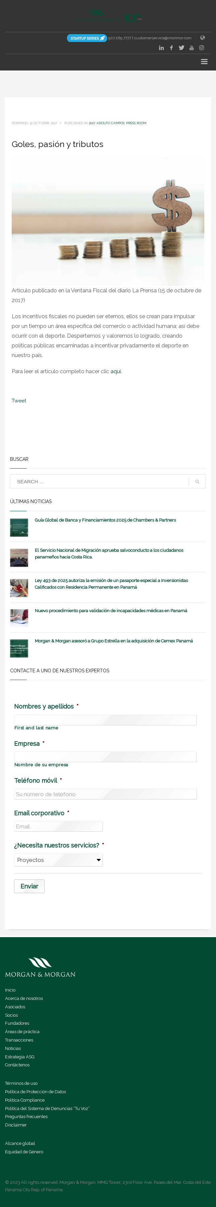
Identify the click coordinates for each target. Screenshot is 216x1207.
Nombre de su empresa (41, 765)
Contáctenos (17, 1064)
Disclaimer (16, 1124)
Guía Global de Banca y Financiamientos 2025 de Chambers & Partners (105, 520)
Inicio (10, 990)
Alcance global (20, 1143)
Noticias (13, 1048)
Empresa (29, 743)
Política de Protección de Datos (35, 1091)
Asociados (15, 1006)
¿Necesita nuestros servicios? (59, 845)
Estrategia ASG (19, 1056)
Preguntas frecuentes (26, 1116)
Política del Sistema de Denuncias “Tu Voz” (47, 1108)
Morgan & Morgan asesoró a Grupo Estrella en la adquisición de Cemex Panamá (114, 640)
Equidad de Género (24, 1151)
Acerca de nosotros (24, 998)
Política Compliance (25, 1100)
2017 (92, 123)
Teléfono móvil (38, 780)
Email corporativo (41, 813)
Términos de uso (21, 1083)
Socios (11, 1015)
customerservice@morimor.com (163, 38)
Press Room (136, 123)
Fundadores (17, 1023)
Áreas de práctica (22, 1031)
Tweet (19, 401)
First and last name (36, 728)
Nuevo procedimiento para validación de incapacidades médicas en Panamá (111, 610)
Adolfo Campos (110, 123)
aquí (116, 371)
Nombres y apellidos (46, 706)
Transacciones (19, 1040)
